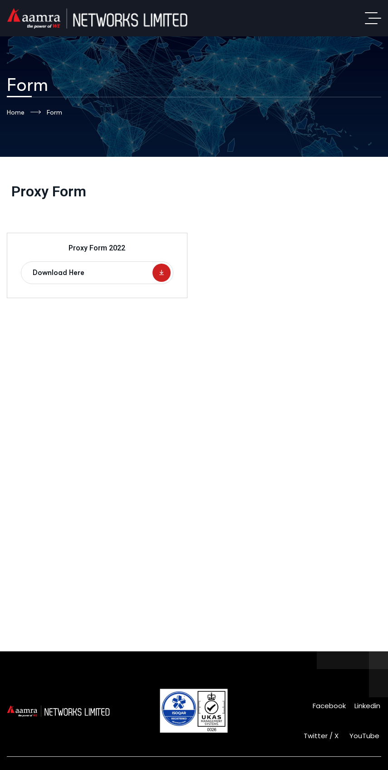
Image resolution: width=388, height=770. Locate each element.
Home (24, 112)
